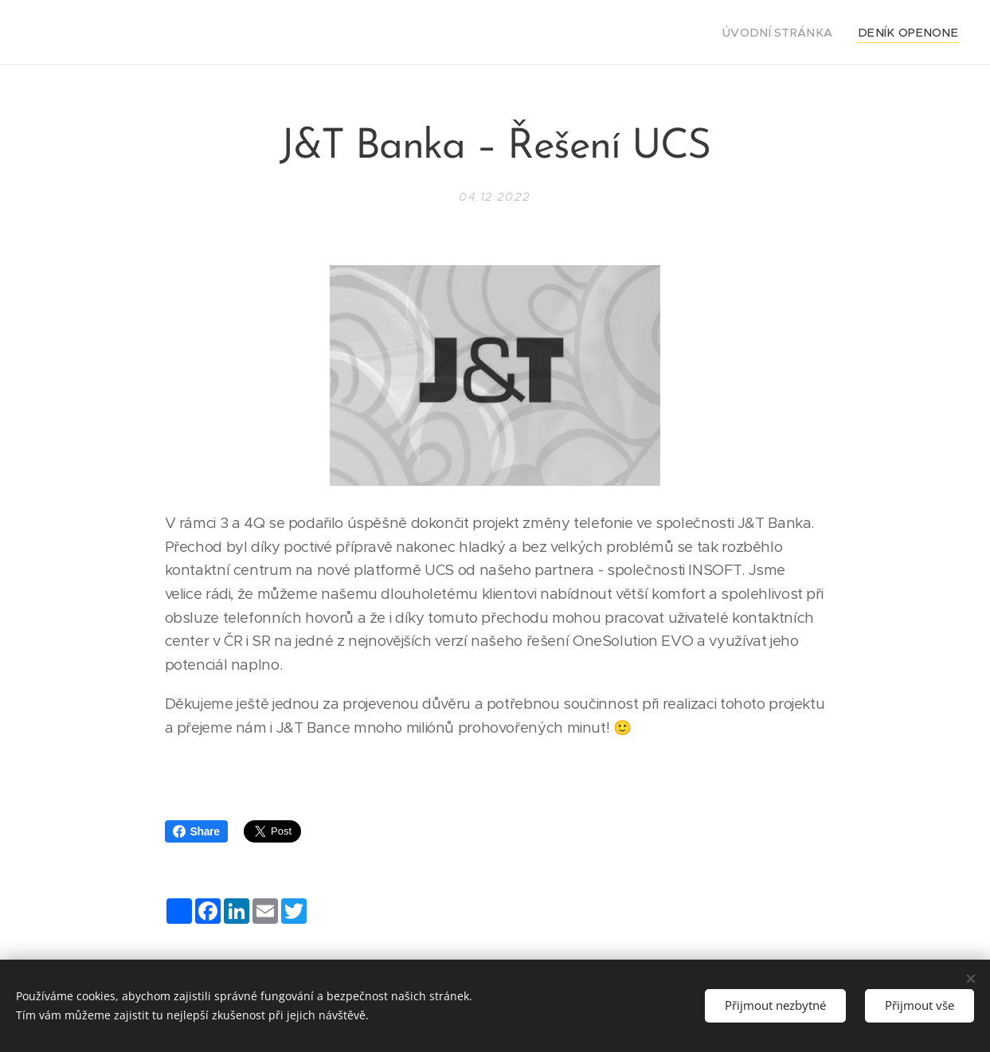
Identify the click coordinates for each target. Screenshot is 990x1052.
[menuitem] (799, 33)
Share (196, 831)
